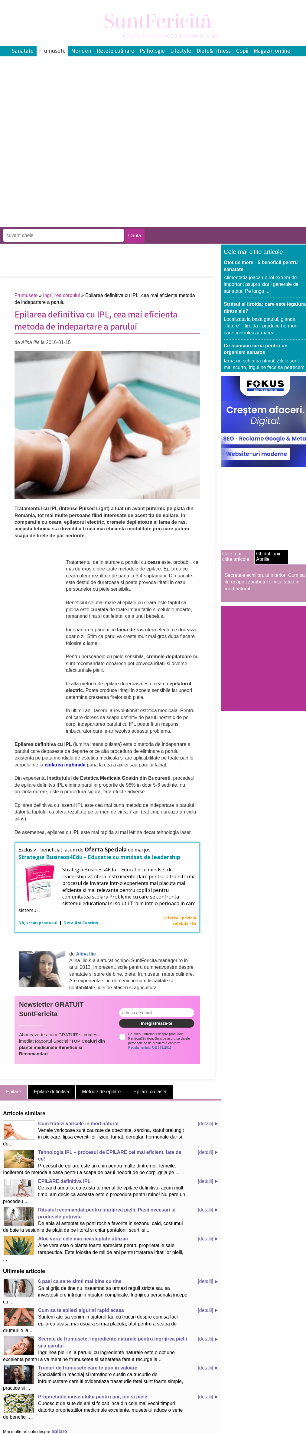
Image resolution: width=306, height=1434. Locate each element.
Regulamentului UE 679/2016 (150, 1047)
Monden (81, 51)
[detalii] (205, 1123)
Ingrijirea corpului (61, 295)
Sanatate (23, 51)
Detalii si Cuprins (80, 922)
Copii (242, 51)
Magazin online (272, 51)
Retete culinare (115, 51)
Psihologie (152, 51)
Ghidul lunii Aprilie (268, 556)
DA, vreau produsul (38, 922)
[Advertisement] (71, 183)
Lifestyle (180, 51)
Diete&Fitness (214, 51)
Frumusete (52, 51)
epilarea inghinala (65, 764)
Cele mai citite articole (235, 556)
